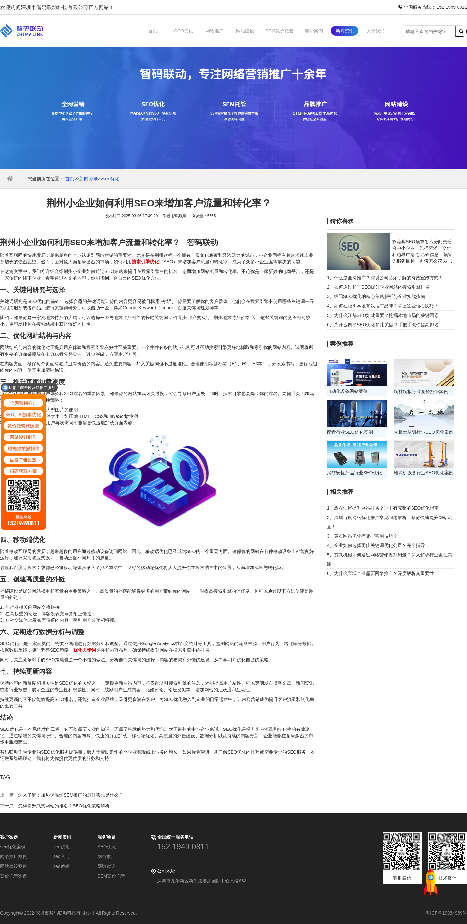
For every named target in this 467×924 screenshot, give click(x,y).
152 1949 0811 (183, 846)
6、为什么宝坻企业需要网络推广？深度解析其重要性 (380, 573)
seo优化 (111, 178)
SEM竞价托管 (279, 30)
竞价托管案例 (13, 876)
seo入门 (61, 856)
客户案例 (314, 30)
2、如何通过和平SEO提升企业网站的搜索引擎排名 (378, 287)
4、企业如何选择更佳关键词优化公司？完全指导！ (378, 545)
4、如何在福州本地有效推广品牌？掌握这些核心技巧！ (382, 305)
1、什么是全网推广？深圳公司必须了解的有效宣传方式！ (385, 277)
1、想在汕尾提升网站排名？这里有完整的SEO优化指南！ (385, 508)
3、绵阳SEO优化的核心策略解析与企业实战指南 (376, 296)
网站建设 (245, 30)
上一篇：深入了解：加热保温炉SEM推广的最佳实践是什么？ (61, 795)
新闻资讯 (345, 30)
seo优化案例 (13, 846)
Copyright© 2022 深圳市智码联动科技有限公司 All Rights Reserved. (71, 913)
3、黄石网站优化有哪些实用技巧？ (362, 536)
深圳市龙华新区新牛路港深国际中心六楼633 (201, 880)
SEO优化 (183, 30)
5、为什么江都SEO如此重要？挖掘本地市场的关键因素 (383, 315)
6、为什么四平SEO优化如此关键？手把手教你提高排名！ (385, 324)
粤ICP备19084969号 (446, 913)
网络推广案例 (13, 856)
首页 (152, 30)
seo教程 (61, 866)
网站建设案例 (13, 866)
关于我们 (375, 30)
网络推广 (214, 30)
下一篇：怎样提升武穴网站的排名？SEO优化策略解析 (55, 805)
